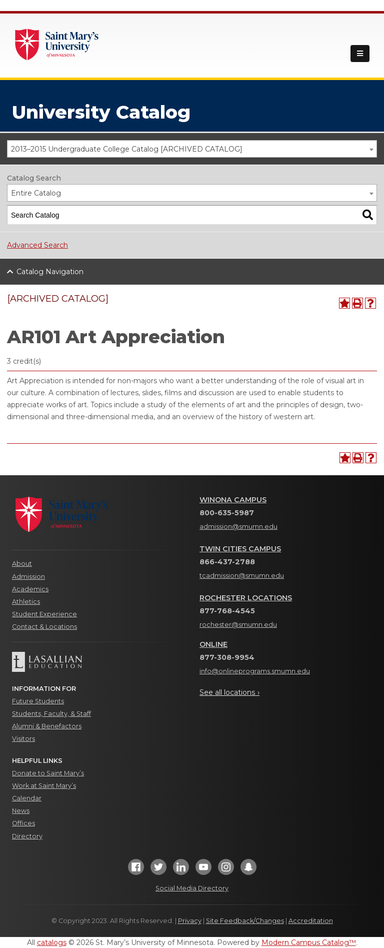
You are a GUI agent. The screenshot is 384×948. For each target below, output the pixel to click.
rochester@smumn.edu (238, 624)
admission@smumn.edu (239, 526)
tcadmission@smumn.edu (242, 575)
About (22, 563)
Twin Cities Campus (240, 548)
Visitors (23, 738)
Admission (28, 576)
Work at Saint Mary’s (44, 785)
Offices (23, 823)
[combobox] (192, 149)
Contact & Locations (44, 626)
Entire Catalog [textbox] (36, 193)
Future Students (38, 701)
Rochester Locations (246, 597)
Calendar (27, 798)
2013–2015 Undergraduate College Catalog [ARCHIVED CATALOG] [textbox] (126, 149)
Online (214, 644)
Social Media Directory (192, 888)
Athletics (26, 601)
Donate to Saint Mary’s (48, 773)
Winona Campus (233, 499)
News (21, 810)
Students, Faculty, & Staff (51, 713)
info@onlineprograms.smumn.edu (255, 671)
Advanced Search (37, 245)
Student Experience (44, 614)
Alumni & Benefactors (47, 726)
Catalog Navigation (50, 271)
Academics (30, 589)
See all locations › (230, 692)
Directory (27, 836)
